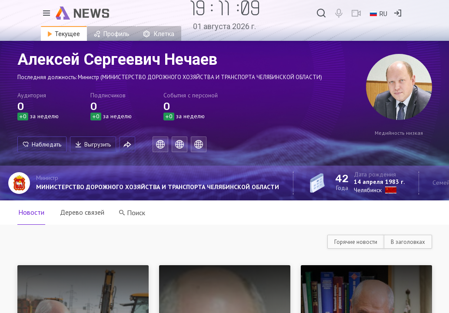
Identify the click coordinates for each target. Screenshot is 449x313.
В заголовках (408, 242)
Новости (31, 212)
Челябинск (368, 190)
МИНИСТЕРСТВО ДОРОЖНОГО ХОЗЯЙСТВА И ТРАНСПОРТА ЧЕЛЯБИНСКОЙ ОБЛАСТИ (157, 187)
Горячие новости (355, 242)
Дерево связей (82, 212)
